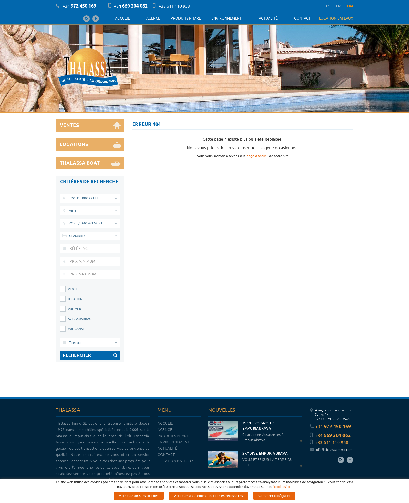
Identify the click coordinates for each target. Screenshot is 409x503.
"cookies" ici (282, 496)
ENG (339, 6)
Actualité (268, 18)
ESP (329, 6)
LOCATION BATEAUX (336, 18)
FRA (350, 6)
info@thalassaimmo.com (331, 450)
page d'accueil (257, 156)
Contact (302, 18)
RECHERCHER (90, 355)
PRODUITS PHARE (186, 18)
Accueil (122, 18)
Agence (153, 18)
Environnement (226, 18)
